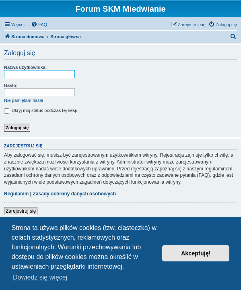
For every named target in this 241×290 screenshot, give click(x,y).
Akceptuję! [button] (196, 253)
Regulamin (16, 194)
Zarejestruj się (21, 211)
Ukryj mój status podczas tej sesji (40, 110)
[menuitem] (39, 24)
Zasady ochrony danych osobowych (74, 194)
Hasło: (11, 85)
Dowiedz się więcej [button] (40, 277)
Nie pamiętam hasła (23, 100)
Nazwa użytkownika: (25, 67)
